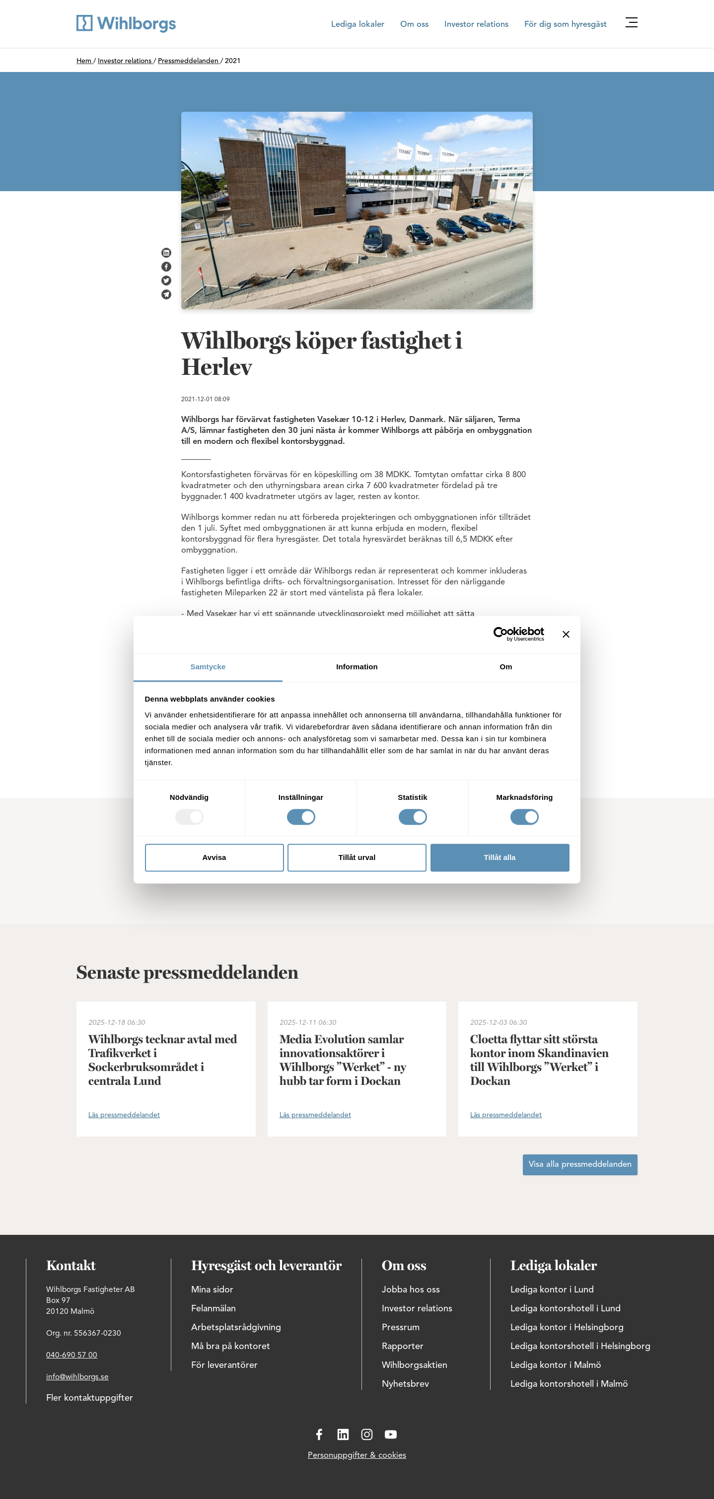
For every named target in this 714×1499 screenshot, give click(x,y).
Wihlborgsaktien (414, 1365)
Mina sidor (212, 1289)
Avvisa (214, 858)
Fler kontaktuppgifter (89, 1398)
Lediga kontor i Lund (552, 1289)
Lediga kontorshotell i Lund (565, 1308)
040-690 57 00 (71, 1355)
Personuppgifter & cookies (357, 1456)
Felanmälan (213, 1308)
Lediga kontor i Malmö (555, 1365)
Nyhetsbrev (405, 1384)
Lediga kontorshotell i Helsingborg (580, 1346)
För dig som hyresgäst (565, 25)
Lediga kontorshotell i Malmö (569, 1384)
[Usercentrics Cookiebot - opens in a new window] (500, 634)
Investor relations (476, 25)
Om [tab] (506, 666)
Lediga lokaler (357, 25)
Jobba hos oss (411, 1289)
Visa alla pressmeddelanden (580, 1165)
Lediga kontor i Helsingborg (567, 1327)
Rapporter (403, 1346)
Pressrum (401, 1327)
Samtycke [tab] (208, 666)
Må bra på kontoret (230, 1346)
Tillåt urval (357, 858)
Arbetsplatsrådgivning (236, 1327)
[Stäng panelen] (566, 634)
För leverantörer (224, 1365)
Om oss (414, 25)
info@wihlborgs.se (77, 1377)
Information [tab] (357, 666)
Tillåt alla (500, 858)
